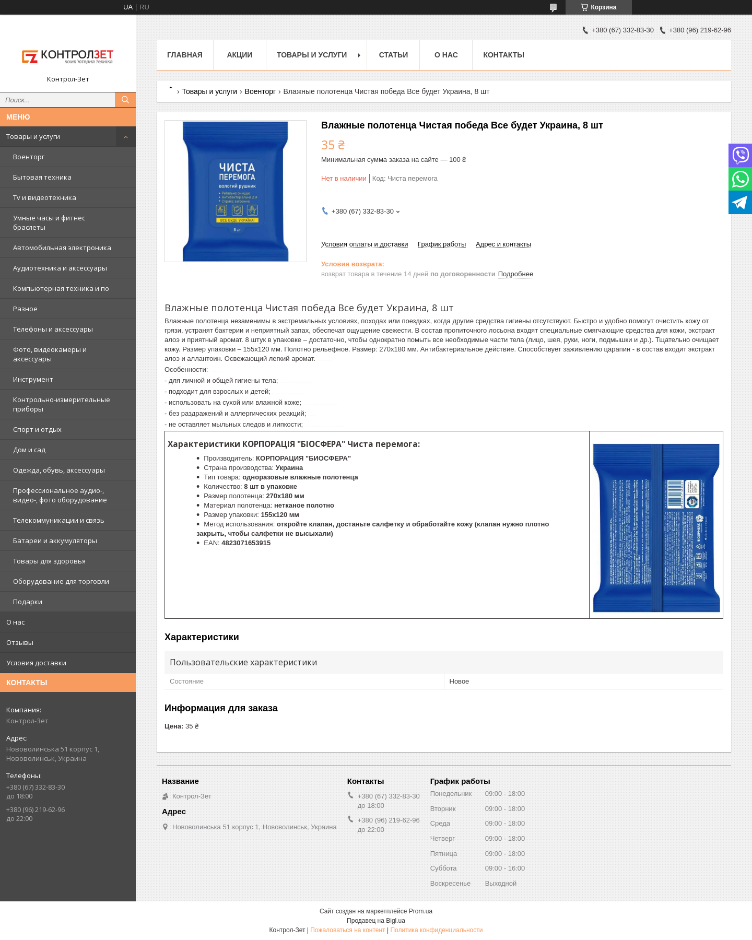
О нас (15, 622)
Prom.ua (420, 911)
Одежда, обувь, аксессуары (59, 470)
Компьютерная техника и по (61, 288)
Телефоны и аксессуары (53, 329)
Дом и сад (29, 449)
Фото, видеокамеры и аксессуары (50, 354)
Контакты (503, 55)
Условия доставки (36, 662)
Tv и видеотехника (44, 197)
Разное (25, 308)
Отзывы (19, 642)
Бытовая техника (42, 177)
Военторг (28, 156)
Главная (185, 55)
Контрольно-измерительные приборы (61, 404)
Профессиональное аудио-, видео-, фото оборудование (60, 495)
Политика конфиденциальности (436, 930)
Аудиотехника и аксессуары (60, 268)
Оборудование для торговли (61, 581)
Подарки (27, 601)
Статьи (393, 55)
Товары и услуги (33, 136)
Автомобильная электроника (62, 247)
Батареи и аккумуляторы (55, 540)
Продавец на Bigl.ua (376, 920)
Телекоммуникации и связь (58, 520)
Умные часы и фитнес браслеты (49, 222)
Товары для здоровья (49, 561)
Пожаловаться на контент (347, 930)
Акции (239, 55)
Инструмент (33, 379)
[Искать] (125, 100)
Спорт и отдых (37, 429)
